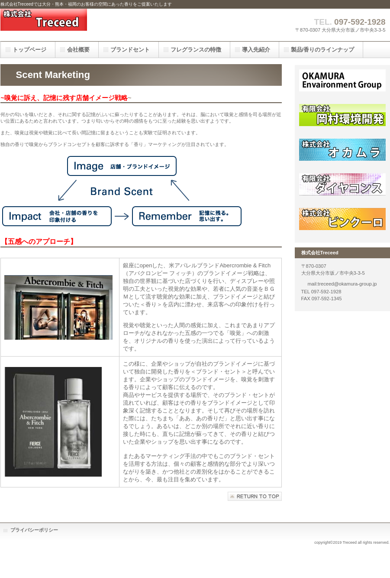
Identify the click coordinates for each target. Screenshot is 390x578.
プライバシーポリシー (34, 530)
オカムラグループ (342, 84)
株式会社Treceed (87, 25)
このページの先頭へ (255, 496)
